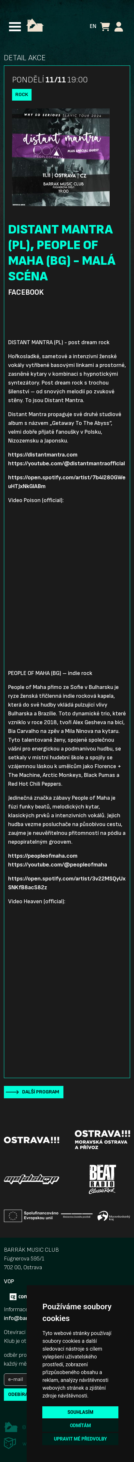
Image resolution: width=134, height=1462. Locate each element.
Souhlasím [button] (80, 1412)
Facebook (26, 292)
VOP (9, 1281)
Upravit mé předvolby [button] (80, 1438)
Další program (40, 1092)
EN (93, 26)
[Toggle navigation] (15, 26)
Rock (21, 94)
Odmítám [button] (80, 1425)
